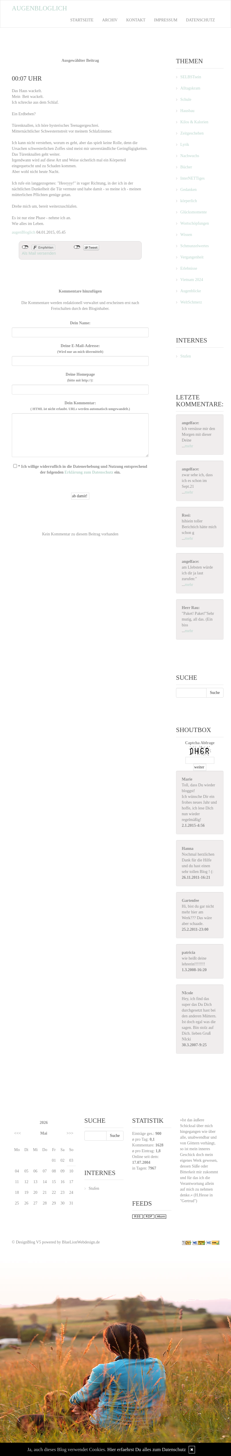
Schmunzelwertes (194, 246)
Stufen (185, 356)
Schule (185, 99)
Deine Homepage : (80, 377)
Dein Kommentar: (80, 406)
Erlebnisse (188, 268)
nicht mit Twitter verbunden (77, 247)
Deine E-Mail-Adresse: (80, 349)
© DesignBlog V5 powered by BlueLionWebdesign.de (56, 1242)
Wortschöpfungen (194, 223)
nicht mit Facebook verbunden (25, 247)
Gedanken (188, 189)
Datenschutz (200, 20)
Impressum (165, 20)
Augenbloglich (39, 8)
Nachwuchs (189, 156)
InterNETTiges (192, 178)
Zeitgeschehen (192, 133)
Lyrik (184, 144)
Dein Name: (80, 323)
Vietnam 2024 (191, 280)
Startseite (81, 20)
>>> (70, 1133)
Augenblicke (190, 291)
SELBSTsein (190, 77)
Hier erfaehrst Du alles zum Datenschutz (146, 1449)
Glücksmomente (193, 212)
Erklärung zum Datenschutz (89, 472)
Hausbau (187, 111)
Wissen (186, 234)
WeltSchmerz (191, 302)
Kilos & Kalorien (194, 122)
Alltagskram (190, 88)
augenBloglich (23, 232)
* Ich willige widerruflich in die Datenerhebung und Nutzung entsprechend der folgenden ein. (80, 469)
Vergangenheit (192, 257)
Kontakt (135, 20)
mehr (189, 446)
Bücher (186, 167)
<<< (17, 1133)
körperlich (188, 201)
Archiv (110, 20)
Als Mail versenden (39, 253)
